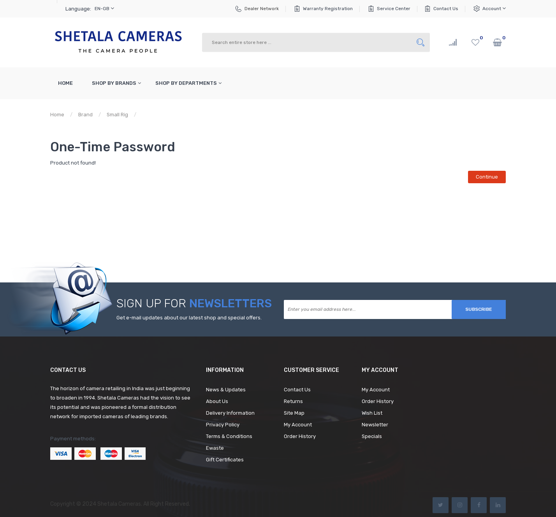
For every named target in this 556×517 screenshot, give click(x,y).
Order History (300, 436)
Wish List (372, 413)
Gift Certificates (225, 460)
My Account (298, 425)
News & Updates (226, 390)
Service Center (393, 8)
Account (494, 8)
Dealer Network (262, 8)
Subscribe (478, 309)
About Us (217, 401)
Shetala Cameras (119, 504)
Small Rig (117, 114)
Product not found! (165, 114)
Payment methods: (73, 439)
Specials (372, 436)
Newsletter (375, 425)
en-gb (104, 8)
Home (57, 114)
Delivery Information (230, 413)
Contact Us (445, 8)
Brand (85, 114)
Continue (487, 177)
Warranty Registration (328, 8)
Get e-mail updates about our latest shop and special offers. (189, 318)
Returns (293, 401)
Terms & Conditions (229, 436)
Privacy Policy (222, 425)
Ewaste (215, 448)
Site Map (294, 413)
